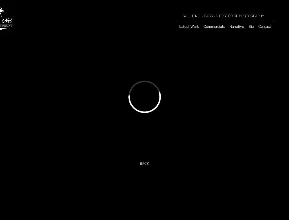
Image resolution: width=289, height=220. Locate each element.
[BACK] (145, 163)
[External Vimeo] (144, 96)
